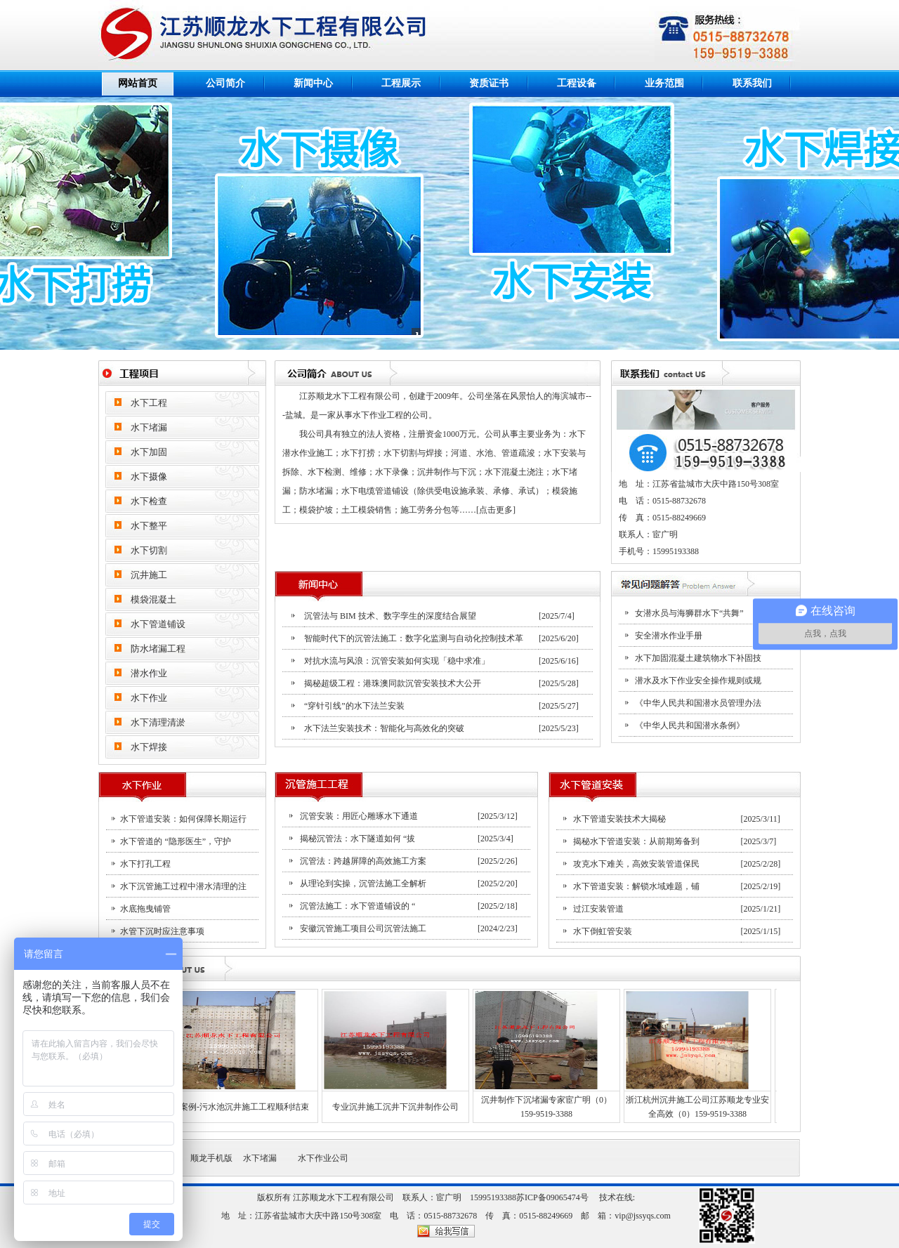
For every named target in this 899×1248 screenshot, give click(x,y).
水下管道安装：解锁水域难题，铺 (636, 886)
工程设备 (576, 83)
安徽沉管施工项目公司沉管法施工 (363, 928)
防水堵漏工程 (158, 648)
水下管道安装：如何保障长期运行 (183, 819)
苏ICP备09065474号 (552, 1197)
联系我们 (752, 83)
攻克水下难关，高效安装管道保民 (636, 864)
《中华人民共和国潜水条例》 (689, 725)
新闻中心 (313, 83)
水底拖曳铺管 (145, 909)
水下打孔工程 (145, 864)
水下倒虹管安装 (602, 931)
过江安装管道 (598, 909)
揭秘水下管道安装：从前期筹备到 (636, 841)
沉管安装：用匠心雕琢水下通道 (359, 816)
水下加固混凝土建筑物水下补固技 (698, 658)
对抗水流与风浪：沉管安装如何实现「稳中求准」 (397, 661)
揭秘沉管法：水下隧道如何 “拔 (357, 838)
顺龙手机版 (211, 1158)
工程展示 (401, 83)
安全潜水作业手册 (668, 636)
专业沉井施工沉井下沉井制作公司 (385, 1107)
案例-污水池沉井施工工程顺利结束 (234, 1107)
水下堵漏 (254, 1158)
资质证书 (488, 83)
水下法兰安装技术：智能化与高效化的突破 (384, 728)
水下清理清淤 (158, 722)
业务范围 (664, 83)
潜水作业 (149, 673)
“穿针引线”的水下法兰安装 (354, 706)
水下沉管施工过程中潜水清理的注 (183, 886)
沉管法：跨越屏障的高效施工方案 (363, 861)
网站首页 (137, 83)
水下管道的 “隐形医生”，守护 (175, 841)
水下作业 (149, 697)
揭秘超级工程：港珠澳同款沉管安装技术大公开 (392, 683)
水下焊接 (149, 747)
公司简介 (225, 83)
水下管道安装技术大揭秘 (619, 819)
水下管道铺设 (158, 624)
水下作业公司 (319, 1158)
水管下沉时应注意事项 (162, 931)
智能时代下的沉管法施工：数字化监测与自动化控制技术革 (413, 638)
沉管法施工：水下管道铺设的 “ (357, 906)
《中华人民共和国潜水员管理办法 (698, 703)
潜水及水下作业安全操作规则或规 (698, 680)
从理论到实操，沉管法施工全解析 (363, 883)
